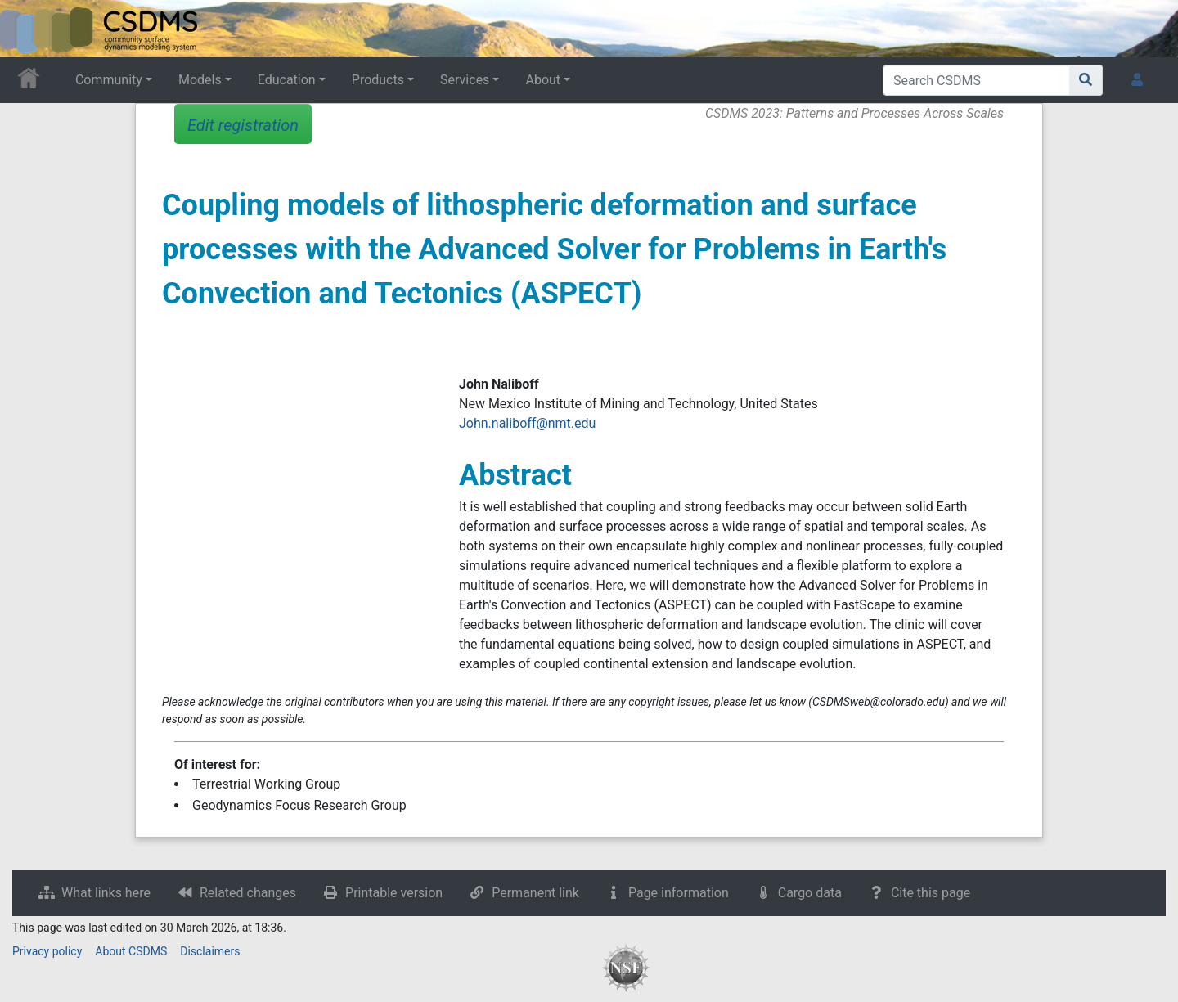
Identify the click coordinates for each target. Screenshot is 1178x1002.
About (542, 80)
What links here (106, 893)
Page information (678, 893)
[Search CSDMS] (976, 80)
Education (287, 80)
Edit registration (243, 125)
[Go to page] (1086, 80)
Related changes (248, 893)
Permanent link (535, 893)
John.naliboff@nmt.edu (527, 423)
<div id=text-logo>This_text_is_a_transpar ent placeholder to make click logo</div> (26, 28)
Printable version (394, 893)
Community (108, 80)
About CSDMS (131, 951)
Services (464, 80)
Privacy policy (47, 951)
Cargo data (810, 893)
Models (200, 80)
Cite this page (930, 893)
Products (378, 80)
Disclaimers (210, 951)
